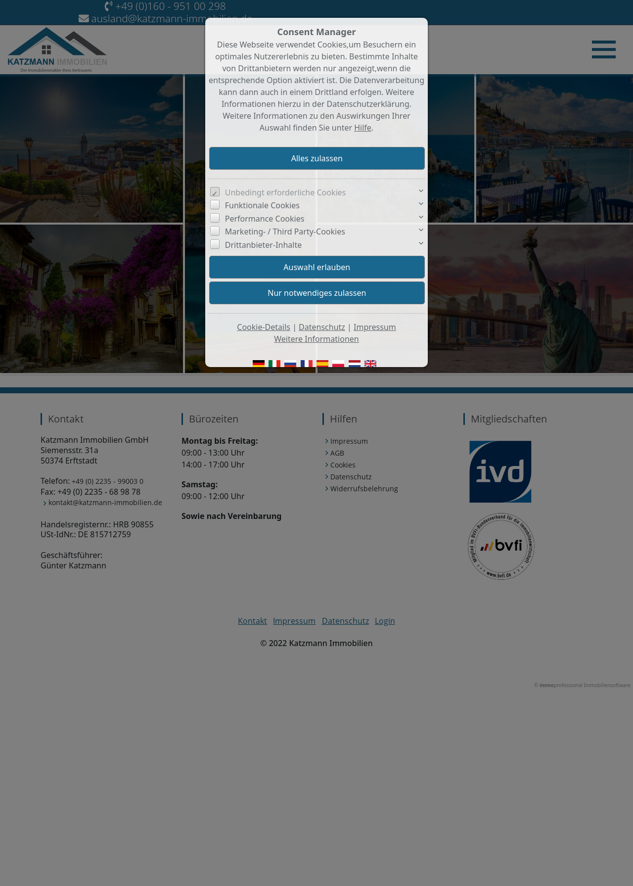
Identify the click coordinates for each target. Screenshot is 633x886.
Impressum (375, 327)
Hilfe (362, 127)
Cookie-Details (263, 327)
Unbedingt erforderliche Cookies (285, 192)
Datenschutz (322, 327)
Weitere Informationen (316, 338)
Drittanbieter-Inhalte (263, 244)
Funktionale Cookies (262, 205)
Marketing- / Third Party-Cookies (285, 231)
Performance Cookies (265, 218)
